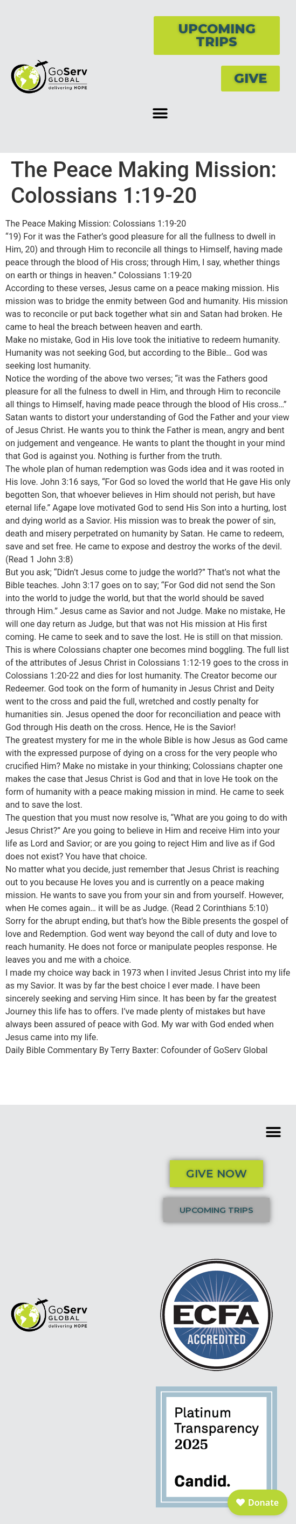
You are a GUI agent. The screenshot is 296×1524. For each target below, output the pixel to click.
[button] (160, 113)
